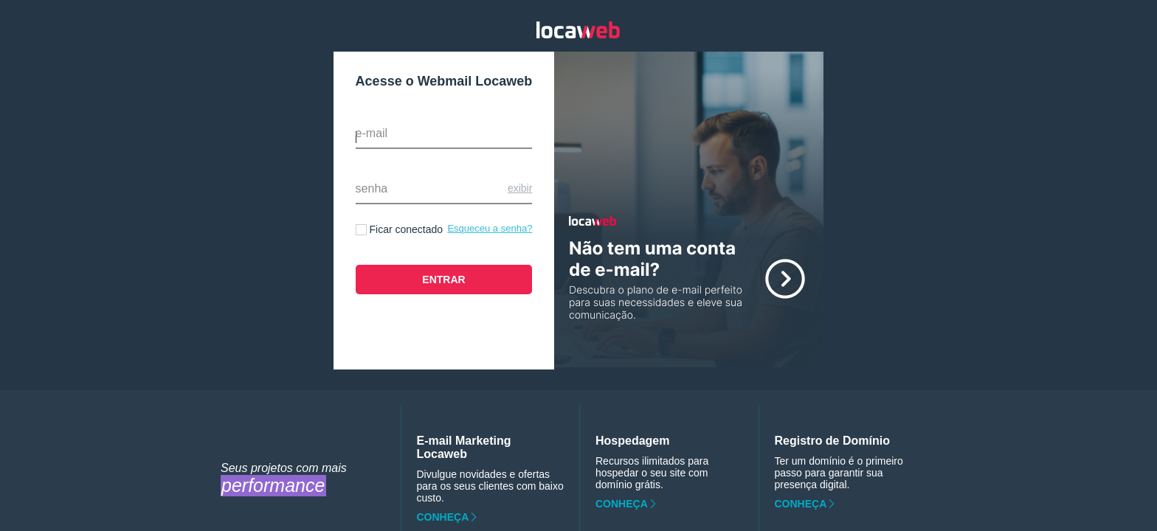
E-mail (372, 133)
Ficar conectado (406, 229)
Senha (372, 188)
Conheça (443, 517)
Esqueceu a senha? (489, 228)
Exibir (520, 188)
